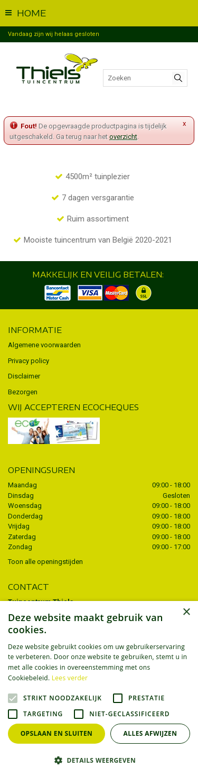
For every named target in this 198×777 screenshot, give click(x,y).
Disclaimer (24, 376)
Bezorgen (22, 392)
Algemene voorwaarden (44, 345)
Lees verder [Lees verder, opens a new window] (70, 677)
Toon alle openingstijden (45, 562)
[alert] (99, 689)
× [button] (186, 612)
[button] (99, 760)
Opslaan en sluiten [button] (57, 733)
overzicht (123, 137)
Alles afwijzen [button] (150, 733)
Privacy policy (28, 361)
